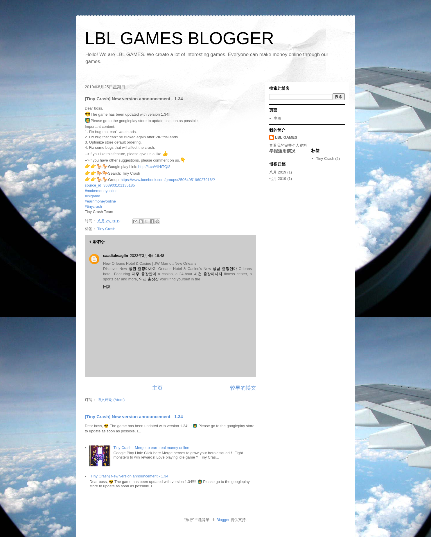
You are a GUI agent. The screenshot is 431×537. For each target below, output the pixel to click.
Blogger (222, 520)
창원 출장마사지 (143, 268)
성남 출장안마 (225, 268)
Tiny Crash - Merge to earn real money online (151, 447)
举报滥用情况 (282, 150)
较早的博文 (243, 388)
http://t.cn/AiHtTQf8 (154, 166)
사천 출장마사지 (208, 274)
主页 (157, 388)
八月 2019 (277, 172)
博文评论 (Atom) (111, 400)
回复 (107, 286)
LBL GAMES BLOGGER (179, 38)
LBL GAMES (286, 137)
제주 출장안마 (144, 274)
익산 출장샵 (149, 279)
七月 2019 (277, 178)
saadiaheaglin (115, 255)
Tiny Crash (106, 229)
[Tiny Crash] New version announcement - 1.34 (134, 416)
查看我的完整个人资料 (288, 145)
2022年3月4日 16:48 (147, 255)
